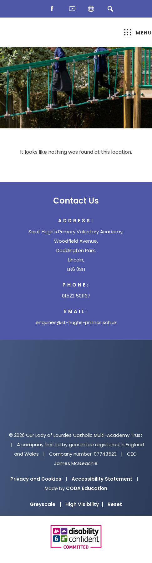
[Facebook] (53, 9)
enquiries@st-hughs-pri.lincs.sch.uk (76, 322)
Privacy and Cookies (35, 479)
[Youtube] (72, 9)
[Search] (110, 9)
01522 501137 (76, 295)
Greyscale (45, 504)
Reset (115, 504)
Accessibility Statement (102, 479)
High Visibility (84, 504)
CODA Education (86, 488)
